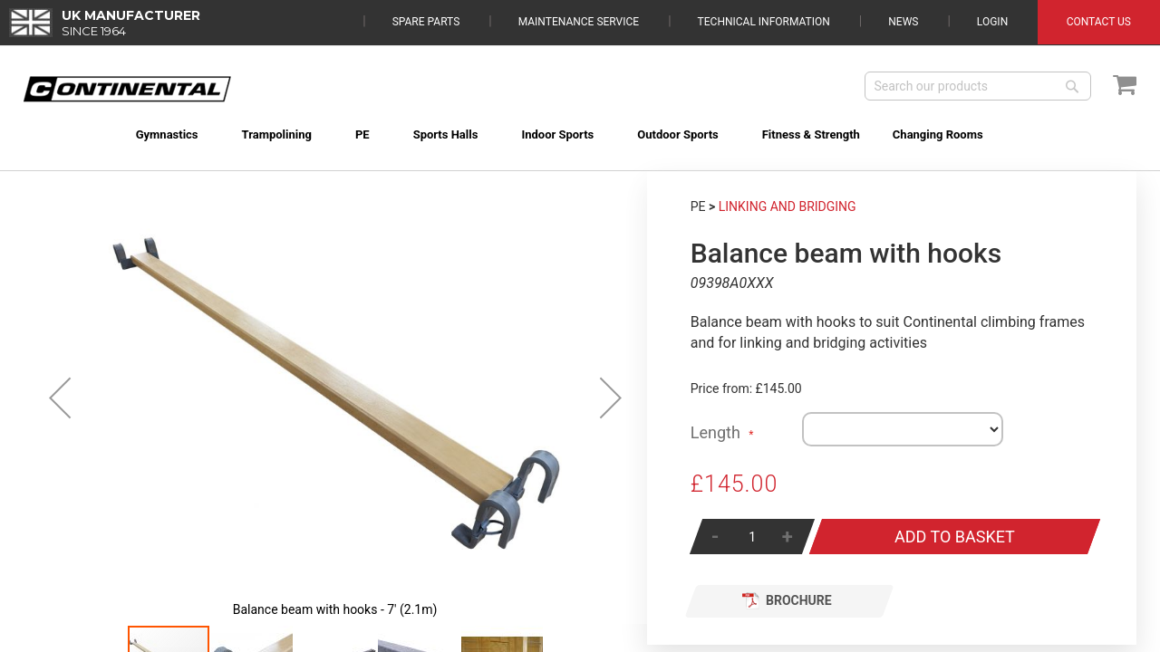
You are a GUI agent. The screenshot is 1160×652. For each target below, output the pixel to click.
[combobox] (978, 86)
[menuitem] (144, 134)
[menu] (580, 123)
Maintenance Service (578, 21)
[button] (60, 397)
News (903, 21)
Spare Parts (426, 21)
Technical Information (764, 21)
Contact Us (1099, 21)
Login (992, 21)
